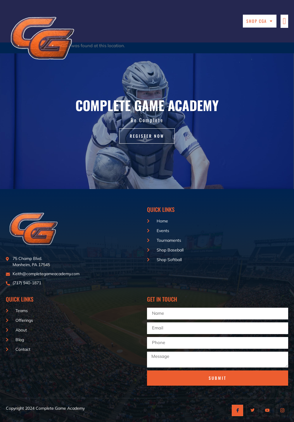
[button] (284, 21)
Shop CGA (259, 21)
